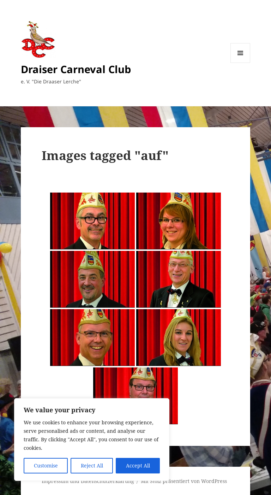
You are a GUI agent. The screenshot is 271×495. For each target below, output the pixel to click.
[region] (91, 439)
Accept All (138, 465)
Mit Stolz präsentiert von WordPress (184, 481)
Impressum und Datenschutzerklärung (88, 481)
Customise (46, 465)
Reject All (92, 465)
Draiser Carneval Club (76, 69)
